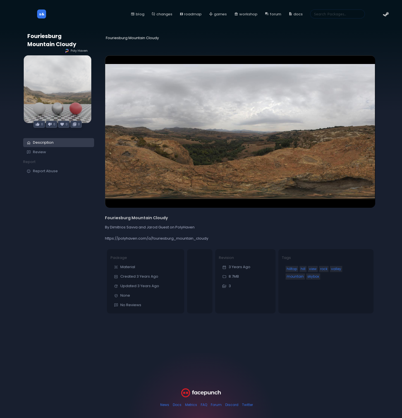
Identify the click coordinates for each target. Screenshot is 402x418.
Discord (231, 404)
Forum (216, 404)
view (313, 268)
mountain (295, 276)
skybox (313, 276)
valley (336, 268)
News (164, 404)
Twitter (247, 404)
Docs (177, 404)
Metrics (191, 404)
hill (303, 268)
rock (323, 268)
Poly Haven (76, 50)
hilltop (292, 268)
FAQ (204, 404)
